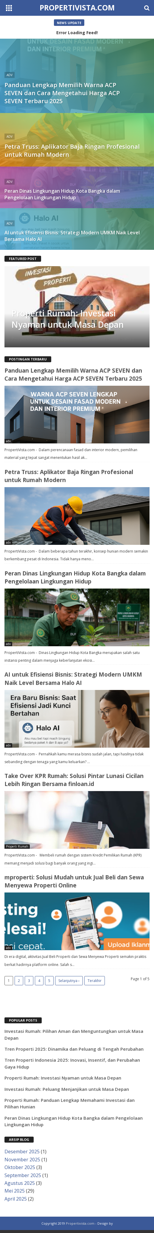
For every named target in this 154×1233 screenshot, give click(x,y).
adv (8, 441)
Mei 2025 (14, 1190)
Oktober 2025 (19, 1167)
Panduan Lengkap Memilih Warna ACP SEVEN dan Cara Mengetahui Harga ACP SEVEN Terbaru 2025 (73, 374)
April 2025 (15, 1199)
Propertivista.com (77, 7)
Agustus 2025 (19, 1183)
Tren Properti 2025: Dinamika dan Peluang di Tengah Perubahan (74, 1049)
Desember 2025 (22, 1151)
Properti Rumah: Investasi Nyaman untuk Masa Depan (67, 319)
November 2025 (22, 1159)
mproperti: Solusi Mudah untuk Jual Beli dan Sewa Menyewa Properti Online (74, 881)
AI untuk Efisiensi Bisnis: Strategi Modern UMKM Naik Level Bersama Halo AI (73, 678)
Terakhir (95, 980)
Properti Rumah (17, 846)
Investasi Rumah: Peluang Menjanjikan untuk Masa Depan (66, 1089)
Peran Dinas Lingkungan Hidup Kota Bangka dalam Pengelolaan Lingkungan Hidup (75, 577)
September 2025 (22, 1175)
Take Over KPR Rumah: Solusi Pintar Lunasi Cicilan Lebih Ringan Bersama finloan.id (74, 780)
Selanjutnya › (69, 980)
